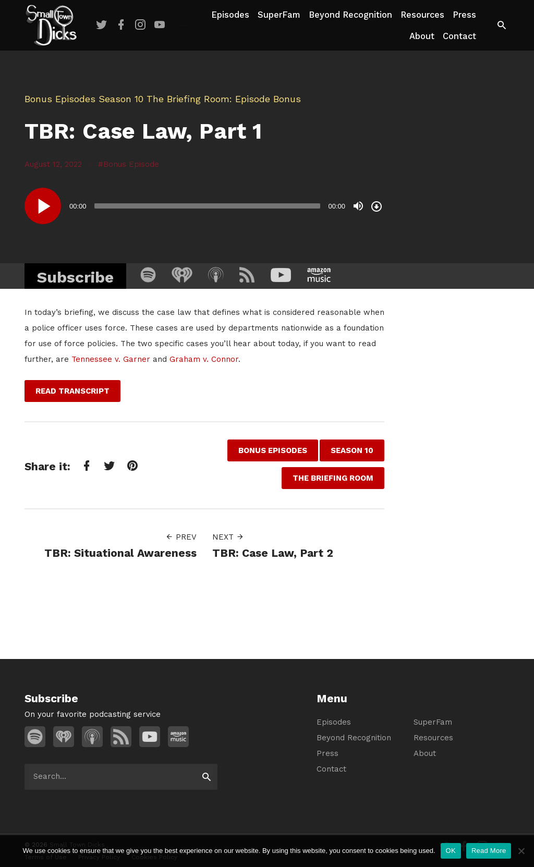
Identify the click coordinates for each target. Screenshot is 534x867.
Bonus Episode (131, 164)
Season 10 (121, 98)
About (421, 36)
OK (451, 850)
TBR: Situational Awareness (120, 552)
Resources (422, 15)
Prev (181, 537)
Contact (459, 36)
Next (228, 537)
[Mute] (358, 206)
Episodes (230, 15)
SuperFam (279, 15)
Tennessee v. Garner (110, 359)
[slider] (207, 206)
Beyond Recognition (350, 15)
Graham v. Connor (203, 359)
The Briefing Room (188, 98)
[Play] (43, 206)
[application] (204, 206)
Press (464, 15)
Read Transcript (72, 391)
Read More (488, 850)
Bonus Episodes (60, 98)
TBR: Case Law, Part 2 (272, 552)
